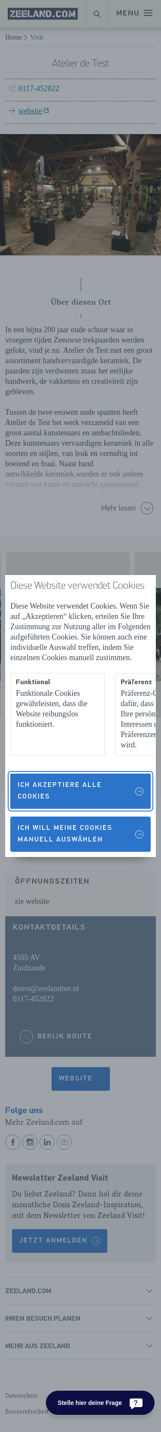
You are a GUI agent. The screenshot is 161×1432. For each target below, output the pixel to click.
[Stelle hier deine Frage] (100, 1403)
